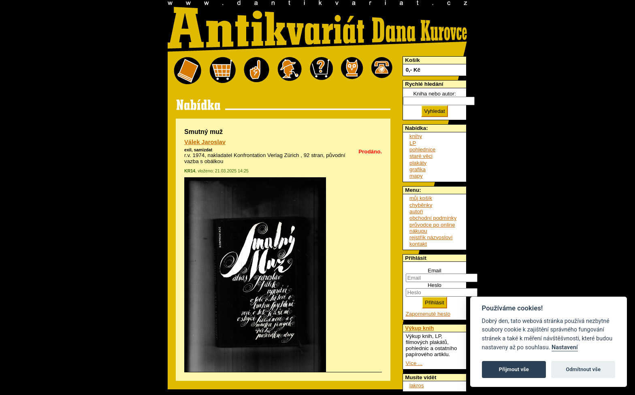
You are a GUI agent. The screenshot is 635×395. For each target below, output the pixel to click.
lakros (416, 385)
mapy (416, 176)
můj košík (420, 198)
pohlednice (422, 150)
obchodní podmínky (432, 218)
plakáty (417, 163)
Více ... (414, 363)
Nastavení (565, 347)
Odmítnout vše (583, 369)
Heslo (434, 285)
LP (412, 143)
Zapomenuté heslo (428, 314)
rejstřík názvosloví (431, 237)
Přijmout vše (514, 369)
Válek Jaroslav (205, 142)
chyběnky (420, 205)
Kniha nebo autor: (434, 94)
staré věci (421, 156)
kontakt (418, 244)
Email (434, 271)
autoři (416, 211)
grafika (417, 169)
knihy (415, 136)
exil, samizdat (198, 149)
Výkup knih (419, 328)
